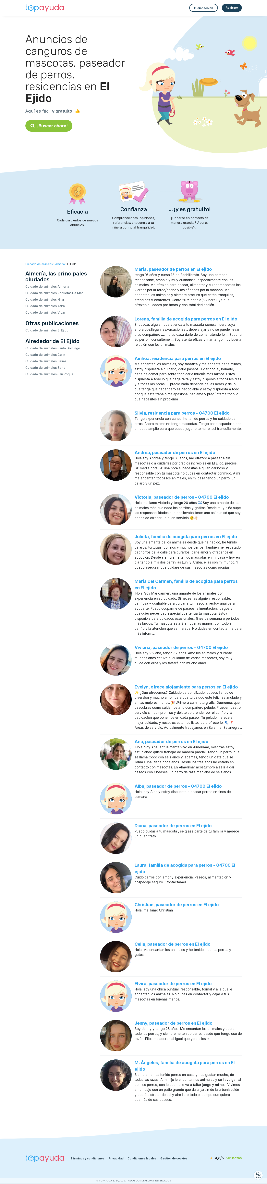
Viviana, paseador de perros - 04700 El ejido (181, 647)
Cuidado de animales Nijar (44, 299)
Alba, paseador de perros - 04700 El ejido (178, 786)
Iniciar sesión (203, 8)
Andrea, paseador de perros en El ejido (175, 452)
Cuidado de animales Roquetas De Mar (54, 293)
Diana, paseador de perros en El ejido (173, 825)
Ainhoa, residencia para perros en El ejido (178, 358)
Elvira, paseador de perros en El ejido (173, 983)
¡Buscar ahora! (49, 125)
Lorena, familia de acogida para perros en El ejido (186, 318)
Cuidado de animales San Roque (49, 374)
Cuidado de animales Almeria (47, 286)
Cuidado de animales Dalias (45, 361)
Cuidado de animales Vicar (45, 312)
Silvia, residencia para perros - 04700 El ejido (182, 413)
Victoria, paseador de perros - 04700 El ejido (182, 497)
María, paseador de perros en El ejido (173, 269)
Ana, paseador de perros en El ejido (171, 741)
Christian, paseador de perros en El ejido (177, 904)
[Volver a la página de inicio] (45, 8)
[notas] (219, 1158)
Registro (232, 7)
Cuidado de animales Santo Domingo (52, 348)
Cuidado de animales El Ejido (46, 330)
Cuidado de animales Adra (45, 306)
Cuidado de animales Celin (45, 355)
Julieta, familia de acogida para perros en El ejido (186, 536)
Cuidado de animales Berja (45, 368)
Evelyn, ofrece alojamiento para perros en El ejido (186, 686)
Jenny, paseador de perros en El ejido (173, 1023)
